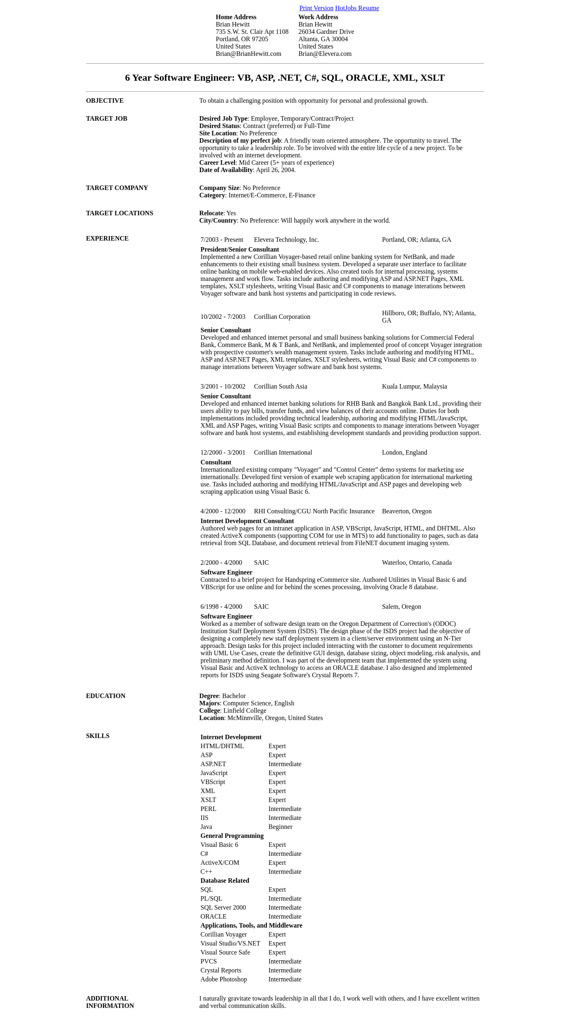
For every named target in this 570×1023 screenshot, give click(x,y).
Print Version (316, 7)
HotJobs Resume (357, 7)
